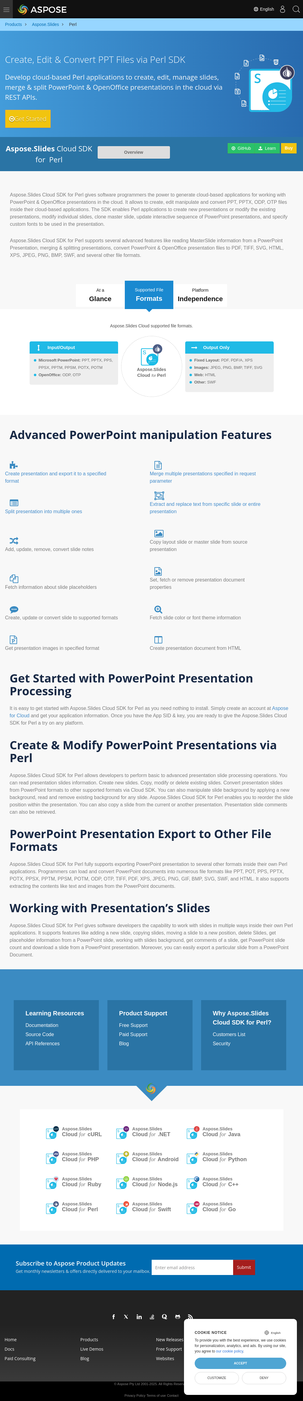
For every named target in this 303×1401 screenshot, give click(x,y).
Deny (264, 1378)
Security (221, 1040)
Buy (289, 148)
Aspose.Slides (82, 1128)
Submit (244, 1264)
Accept (240, 1363)
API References (42, 1040)
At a (89, 294)
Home (11, 1336)
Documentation (41, 1022)
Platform (212, 294)
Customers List (229, 1031)
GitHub (241, 148)
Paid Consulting (20, 1355)
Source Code (39, 1031)
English (260, 9)
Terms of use (156, 1392)
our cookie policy (229, 1351)
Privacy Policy (134, 1392)
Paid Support (133, 1031)
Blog (124, 1040)
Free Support (133, 1022)
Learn (267, 148)
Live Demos (91, 1346)
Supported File (150, 292)
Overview (133, 152)
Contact (173, 1392)
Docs (9, 1346)
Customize (216, 1378)
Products (89, 1336)
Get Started (33, 118)
